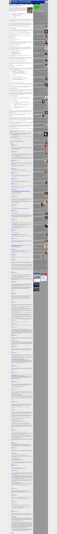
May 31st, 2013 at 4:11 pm (14, 294)
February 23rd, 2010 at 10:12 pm (14, 241)
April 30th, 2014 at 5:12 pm (14, 396)
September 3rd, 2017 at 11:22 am (14, 493)
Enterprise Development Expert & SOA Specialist (21, 2)
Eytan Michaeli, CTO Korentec (39, 235)
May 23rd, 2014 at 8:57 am (14, 433)
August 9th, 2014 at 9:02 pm (14, 438)
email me (17, 137)
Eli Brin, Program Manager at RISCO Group (40, 81)
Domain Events (17, 7)
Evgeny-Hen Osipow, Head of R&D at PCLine (40, 260)
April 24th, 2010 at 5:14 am (14, 249)
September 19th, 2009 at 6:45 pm (14, 147)
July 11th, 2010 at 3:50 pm (14, 286)
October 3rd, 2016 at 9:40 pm (14, 471)
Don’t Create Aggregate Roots (15, 5)
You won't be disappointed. (16, 130)
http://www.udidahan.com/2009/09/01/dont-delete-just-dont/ (18, 452)
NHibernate (12, 127)
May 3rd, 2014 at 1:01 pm (13, 415)
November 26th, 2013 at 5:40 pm (14, 361)
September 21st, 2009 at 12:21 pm (14, 168)
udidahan (12, 140)
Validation (16, 127)
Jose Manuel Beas (37, 291)
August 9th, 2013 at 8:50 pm (14, 318)
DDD (10, 127)
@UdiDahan (18, 134)
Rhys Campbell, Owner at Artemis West (39, 262)
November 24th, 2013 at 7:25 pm (14, 341)
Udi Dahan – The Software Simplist (21, 1)
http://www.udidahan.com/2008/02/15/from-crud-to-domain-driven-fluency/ (20, 203)
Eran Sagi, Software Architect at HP (39, 304)
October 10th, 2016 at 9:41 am (14, 477)
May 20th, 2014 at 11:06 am (14, 428)
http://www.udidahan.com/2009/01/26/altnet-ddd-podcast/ (18, 364)
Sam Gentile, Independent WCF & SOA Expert (40, 28)
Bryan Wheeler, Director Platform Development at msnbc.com (41, 11)
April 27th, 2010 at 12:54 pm (14, 265)
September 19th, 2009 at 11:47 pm (14, 156)
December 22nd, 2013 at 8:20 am (14, 388)
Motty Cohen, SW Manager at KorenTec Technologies (41, 147)
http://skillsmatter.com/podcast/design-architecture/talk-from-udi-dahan (20, 348)
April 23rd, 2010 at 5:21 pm (14, 244)
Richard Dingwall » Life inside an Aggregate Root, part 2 (18, 229)
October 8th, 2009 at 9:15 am (14, 225)
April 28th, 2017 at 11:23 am (14, 483)
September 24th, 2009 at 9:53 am (14, 174)
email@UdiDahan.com (25, 533)
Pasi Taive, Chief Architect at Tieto (39, 299)
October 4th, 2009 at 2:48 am (14, 200)
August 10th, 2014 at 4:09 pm (14, 449)
